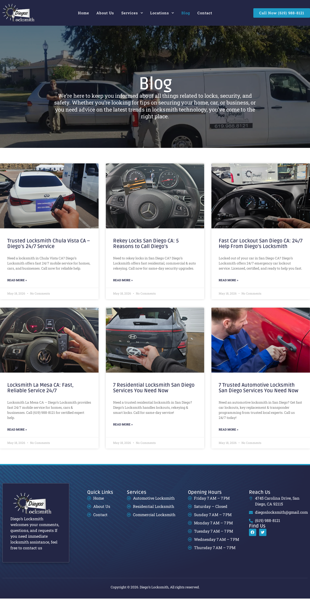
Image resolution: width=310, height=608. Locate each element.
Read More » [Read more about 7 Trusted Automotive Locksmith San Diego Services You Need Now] (228, 439)
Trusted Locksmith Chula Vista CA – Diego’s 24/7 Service (48, 253)
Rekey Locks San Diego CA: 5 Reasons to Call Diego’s (146, 253)
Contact (204, 12)
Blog (185, 12)
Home (83, 12)
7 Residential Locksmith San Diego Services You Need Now (153, 397)
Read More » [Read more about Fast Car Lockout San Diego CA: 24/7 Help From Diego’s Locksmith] (228, 290)
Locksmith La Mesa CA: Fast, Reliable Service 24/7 (40, 397)
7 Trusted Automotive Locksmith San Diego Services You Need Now (258, 397)
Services (132, 13)
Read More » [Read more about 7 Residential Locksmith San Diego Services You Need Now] (123, 434)
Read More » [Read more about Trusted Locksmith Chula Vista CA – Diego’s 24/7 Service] (17, 290)
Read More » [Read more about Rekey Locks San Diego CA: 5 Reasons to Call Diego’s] (123, 290)
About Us (105, 12)
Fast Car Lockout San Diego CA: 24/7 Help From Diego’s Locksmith (260, 253)
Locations (162, 13)
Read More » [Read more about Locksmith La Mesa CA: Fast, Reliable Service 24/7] (17, 439)
